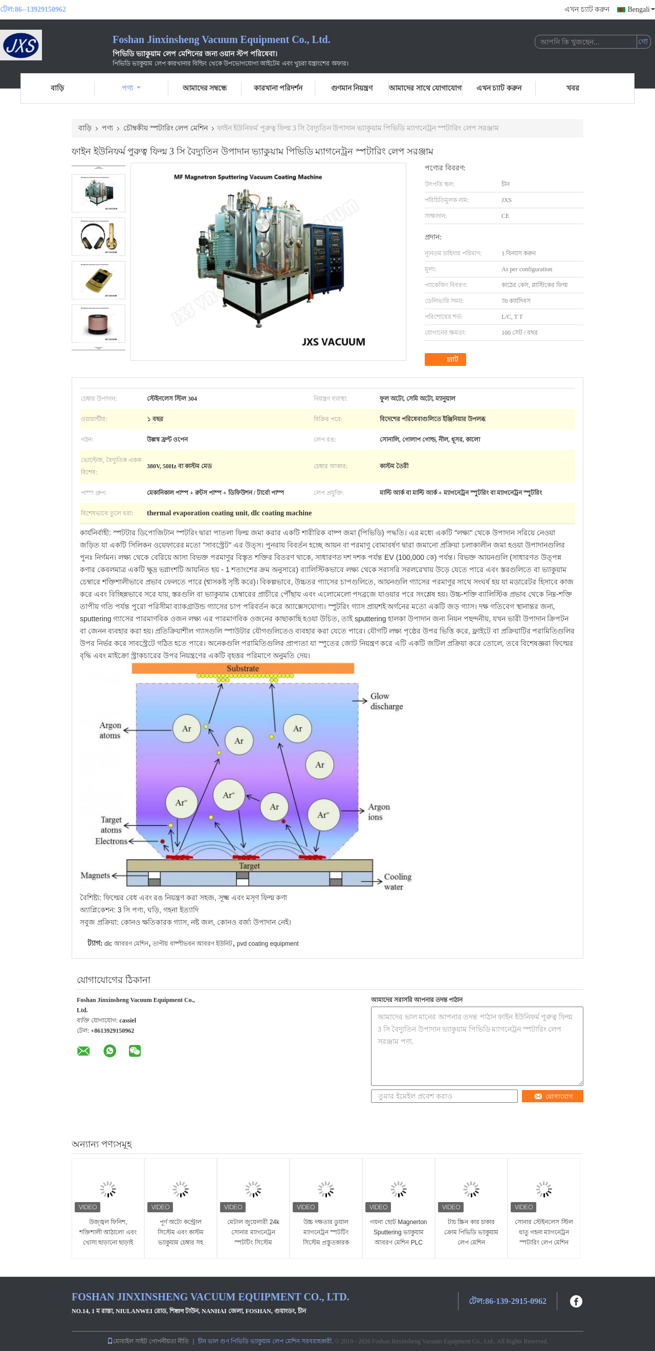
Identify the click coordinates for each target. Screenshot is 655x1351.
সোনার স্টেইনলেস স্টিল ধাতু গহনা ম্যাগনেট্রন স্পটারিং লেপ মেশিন (544, 1232)
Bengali (641, 9)
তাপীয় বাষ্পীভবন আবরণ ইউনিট (192, 943)
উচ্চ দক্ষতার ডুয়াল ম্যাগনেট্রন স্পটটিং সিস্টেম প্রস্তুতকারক (326, 1232)
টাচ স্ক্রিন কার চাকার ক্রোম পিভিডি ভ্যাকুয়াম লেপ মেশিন (471, 1232)
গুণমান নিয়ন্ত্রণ (352, 88)
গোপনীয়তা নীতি (169, 1341)
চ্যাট (446, 360)
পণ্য (131, 88)
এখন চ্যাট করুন (586, 9)
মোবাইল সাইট (127, 1341)
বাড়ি (57, 88)
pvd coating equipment (268, 943)
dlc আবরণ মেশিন (126, 943)
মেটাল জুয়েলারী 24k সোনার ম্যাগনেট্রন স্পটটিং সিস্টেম (253, 1232)
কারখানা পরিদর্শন (278, 88)
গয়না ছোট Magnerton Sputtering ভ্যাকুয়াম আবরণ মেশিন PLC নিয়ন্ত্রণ (398, 1237)
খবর (572, 88)
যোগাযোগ (553, 1096)
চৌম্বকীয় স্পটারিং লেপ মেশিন (165, 128)
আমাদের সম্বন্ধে (205, 88)
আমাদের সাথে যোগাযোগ (425, 88)
